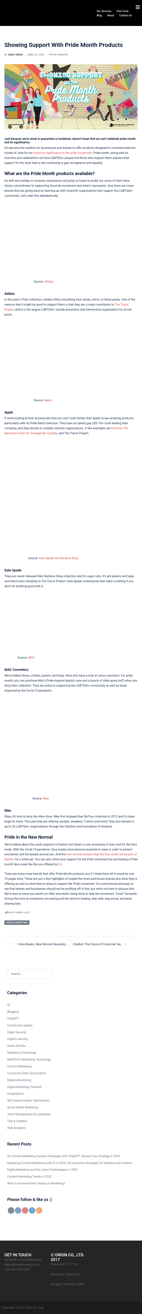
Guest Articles (16, 1046)
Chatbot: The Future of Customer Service (98, 944)
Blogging (13, 1011)
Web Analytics (16, 1128)
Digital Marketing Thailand (24, 1087)
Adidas (48, 281)
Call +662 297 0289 (17, 1269)
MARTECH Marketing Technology (29, 1059)
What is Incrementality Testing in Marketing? (36, 1183)
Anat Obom (15, 54)
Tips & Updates (58, 54)
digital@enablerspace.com (21, 1264)
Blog (99, 15)
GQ (60, 864)
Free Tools (122, 10)
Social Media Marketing (22, 1107)
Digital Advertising (19, 1080)
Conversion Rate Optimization (26, 1073)
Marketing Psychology (21, 1052)
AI (8, 1005)
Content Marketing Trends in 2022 (29, 1176)
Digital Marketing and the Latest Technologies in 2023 (42, 1169)
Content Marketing (19, 1066)
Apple (48, 400)
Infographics (15, 1093)
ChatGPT (13, 1018)
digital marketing (17, 922)
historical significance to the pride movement (62, 153)
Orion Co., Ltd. (35, 1307)
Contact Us (125, 15)
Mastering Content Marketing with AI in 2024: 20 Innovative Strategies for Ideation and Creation (69, 1163)
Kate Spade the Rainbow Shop (58, 558)
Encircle (116, 428)
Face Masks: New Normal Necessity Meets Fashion (43, 944)
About (110, 15)
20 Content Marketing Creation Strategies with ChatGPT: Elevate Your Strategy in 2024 (63, 1156)
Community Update (20, 1025)
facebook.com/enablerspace (23, 1259)
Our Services (104, 10)
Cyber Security (16, 1032)
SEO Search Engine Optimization (28, 1100)
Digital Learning (17, 1039)
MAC (31, 657)
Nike (46, 798)
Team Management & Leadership (29, 1114)
